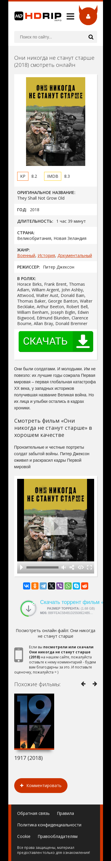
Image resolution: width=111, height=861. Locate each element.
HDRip (35, 16)
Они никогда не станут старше (67, 633)
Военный (26, 255)
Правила (65, 813)
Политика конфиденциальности (49, 825)
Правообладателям (58, 836)
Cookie (23, 836)
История (46, 255)
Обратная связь (33, 813)
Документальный (74, 255)
